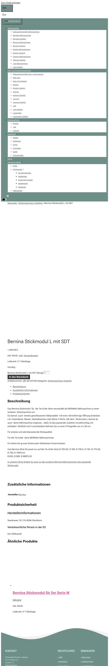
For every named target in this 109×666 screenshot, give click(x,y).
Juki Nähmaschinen (20, 64)
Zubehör (16, 131)
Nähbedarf (13, 134)
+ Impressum (62, 542)
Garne (15, 145)
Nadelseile (22, 187)
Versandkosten (31, 236)
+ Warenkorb (85, 551)
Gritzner (16, 92)
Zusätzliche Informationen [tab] (25, 271)
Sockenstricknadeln (25, 180)
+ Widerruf (61, 560)
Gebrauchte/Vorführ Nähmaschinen (26, 32)
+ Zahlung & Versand (65, 551)
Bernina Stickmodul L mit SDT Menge (25, 253)
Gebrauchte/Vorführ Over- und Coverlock (28, 74)
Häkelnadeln (17, 191)
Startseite (12, 203)
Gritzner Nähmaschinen (22, 57)
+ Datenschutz (63, 547)
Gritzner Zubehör (19, 60)
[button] (4, 15)
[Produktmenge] (47, 253)
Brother (16, 85)
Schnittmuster (18, 155)
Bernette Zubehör (19, 39)
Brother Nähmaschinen (21, 49)
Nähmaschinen (15, 28)
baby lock (16, 78)
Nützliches (17, 141)
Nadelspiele (22, 176)
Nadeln (15, 138)
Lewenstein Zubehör (20, 117)
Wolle (15, 166)
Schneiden (17, 148)
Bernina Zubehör (19, 46)
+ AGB (60, 538)
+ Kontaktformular (87, 547)
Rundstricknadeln (24, 173)
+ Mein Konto (85, 538)
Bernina (22, 375)
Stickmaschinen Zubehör (31, 203)
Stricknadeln (19, 169)
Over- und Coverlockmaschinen (21, 71)
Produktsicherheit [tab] (21, 274)
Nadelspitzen (23, 183)
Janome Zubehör (19, 102)
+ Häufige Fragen (87, 542)
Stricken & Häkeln (16, 162)
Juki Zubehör (18, 67)
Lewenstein (17, 113)
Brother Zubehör (19, 53)
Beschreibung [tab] (19, 267)
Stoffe (15, 152)
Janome (16, 99)
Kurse (10, 159)
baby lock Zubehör (20, 81)
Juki (14, 106)
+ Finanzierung (86, 555)
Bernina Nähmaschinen (21, 42)
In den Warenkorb (18, 257)
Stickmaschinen (15, 120)
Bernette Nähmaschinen (22, 35)
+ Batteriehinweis (64, 555)
